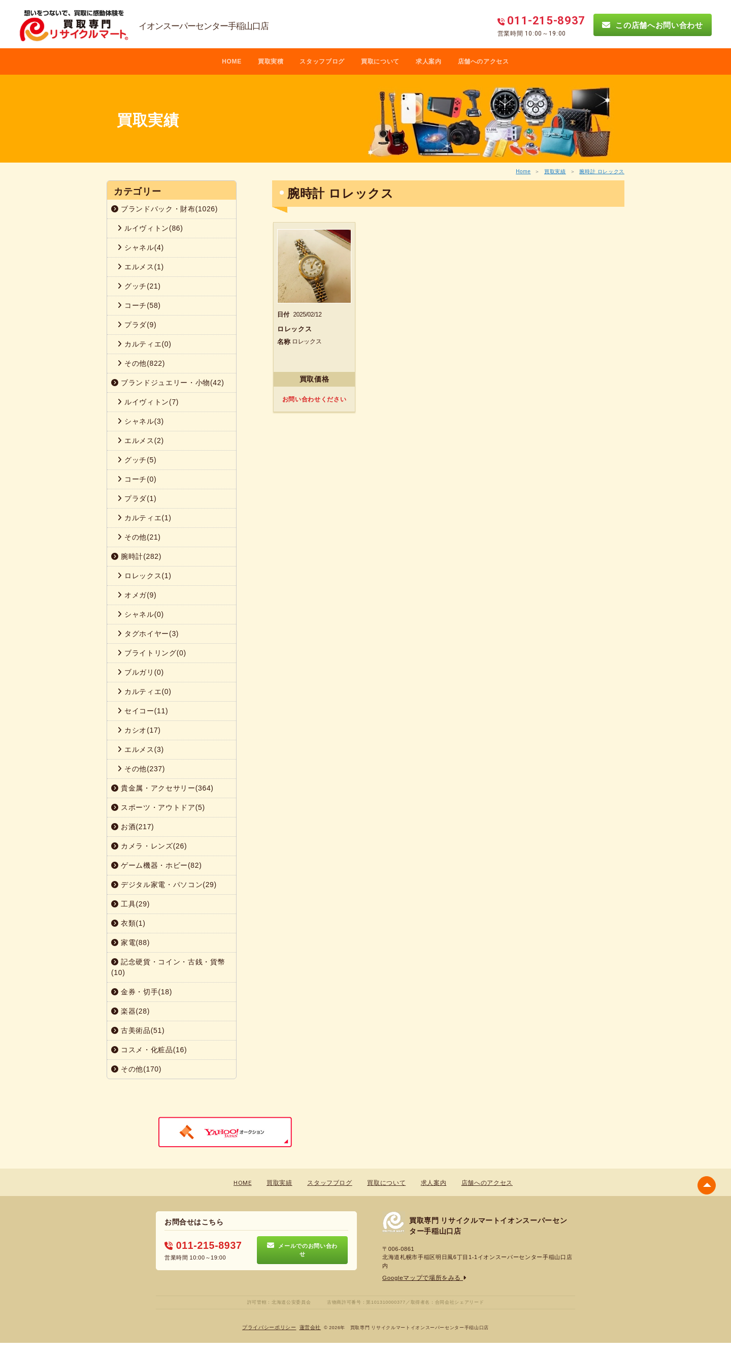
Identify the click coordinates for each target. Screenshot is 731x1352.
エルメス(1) (140, 267)
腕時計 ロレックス (601, 171)
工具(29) (130, 904)
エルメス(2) (140, 440)
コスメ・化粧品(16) (149, 1050)
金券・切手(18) (141, 992)
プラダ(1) (136, 498)
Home (523, 171)
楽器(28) (130, 1011)
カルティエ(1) (144, 518)
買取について (380, 61)
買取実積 (271, 61)
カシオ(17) (139, 730)
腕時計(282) (136, 556)
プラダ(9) (136, 325)
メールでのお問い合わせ (302, 1250)
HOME (232, 61)
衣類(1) (128, 923)
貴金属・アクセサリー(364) (162, 788)
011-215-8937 (200, 1246)
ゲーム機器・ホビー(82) (156, 865)
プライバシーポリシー (270, 1327)
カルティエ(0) (144, 344)
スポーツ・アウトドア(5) (158, 807)
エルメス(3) (140, 749)
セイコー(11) (142, 711)
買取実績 (555, 171)
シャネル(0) (140, 614)
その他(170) (136, 1069)
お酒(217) (132, 827)
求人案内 (429, 61)
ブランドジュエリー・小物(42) (167, 383)
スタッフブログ (322, 61)
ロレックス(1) (144, 576)
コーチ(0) (136, 479)
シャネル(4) (140, 247)
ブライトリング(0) (151, 653)
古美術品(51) (137, 1030)
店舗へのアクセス (483, 61)
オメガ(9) (136, 595)
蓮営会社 (310, 1327)
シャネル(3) (140, 421)
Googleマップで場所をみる (421, 1278)
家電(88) (130, 942)
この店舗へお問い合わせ (652, 25)
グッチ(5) (136, 460)
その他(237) (141, 769)
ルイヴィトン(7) (148, 402)
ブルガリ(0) (140, 672)
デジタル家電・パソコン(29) (164, 885)
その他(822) (141, 363)
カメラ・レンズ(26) (149, 846)
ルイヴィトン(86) (150, 228)
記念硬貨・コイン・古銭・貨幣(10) (168, 967)
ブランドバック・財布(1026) (164, 209)
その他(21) (139, 537)
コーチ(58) (139, 305)
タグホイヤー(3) (148, 634)
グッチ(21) (139, 286)
